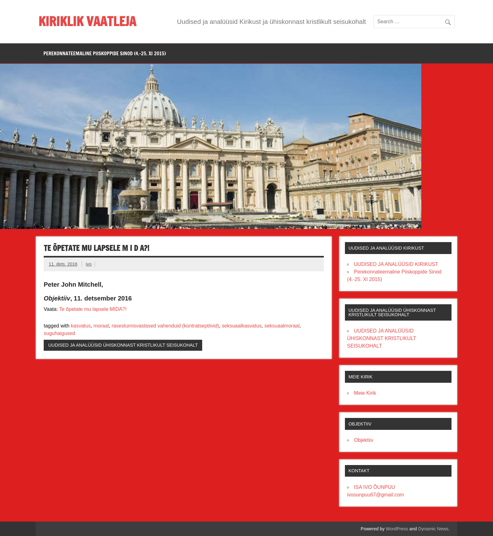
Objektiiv (363, 440)
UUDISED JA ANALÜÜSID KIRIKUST (396, 264)
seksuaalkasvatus (242, 325)
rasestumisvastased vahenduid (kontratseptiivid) (165, 325)
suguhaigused (59, 333)
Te (61, 309)
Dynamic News (433, 528)
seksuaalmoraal (282, 325)
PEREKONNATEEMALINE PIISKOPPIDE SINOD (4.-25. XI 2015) (104, 53)
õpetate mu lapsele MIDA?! (95, 309)
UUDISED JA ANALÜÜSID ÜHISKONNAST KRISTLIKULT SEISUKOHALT (123, 345)
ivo (88, 264)
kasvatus (81, 325)
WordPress (397, 528)
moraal (101, 325)
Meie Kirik (365, 393)
